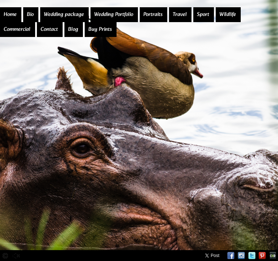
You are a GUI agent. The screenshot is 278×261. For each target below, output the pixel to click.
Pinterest (262, 256)
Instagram (241, 256)
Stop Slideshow (49, 255)
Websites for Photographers (273, 256)
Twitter (252, 256)
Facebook (231, 256)
